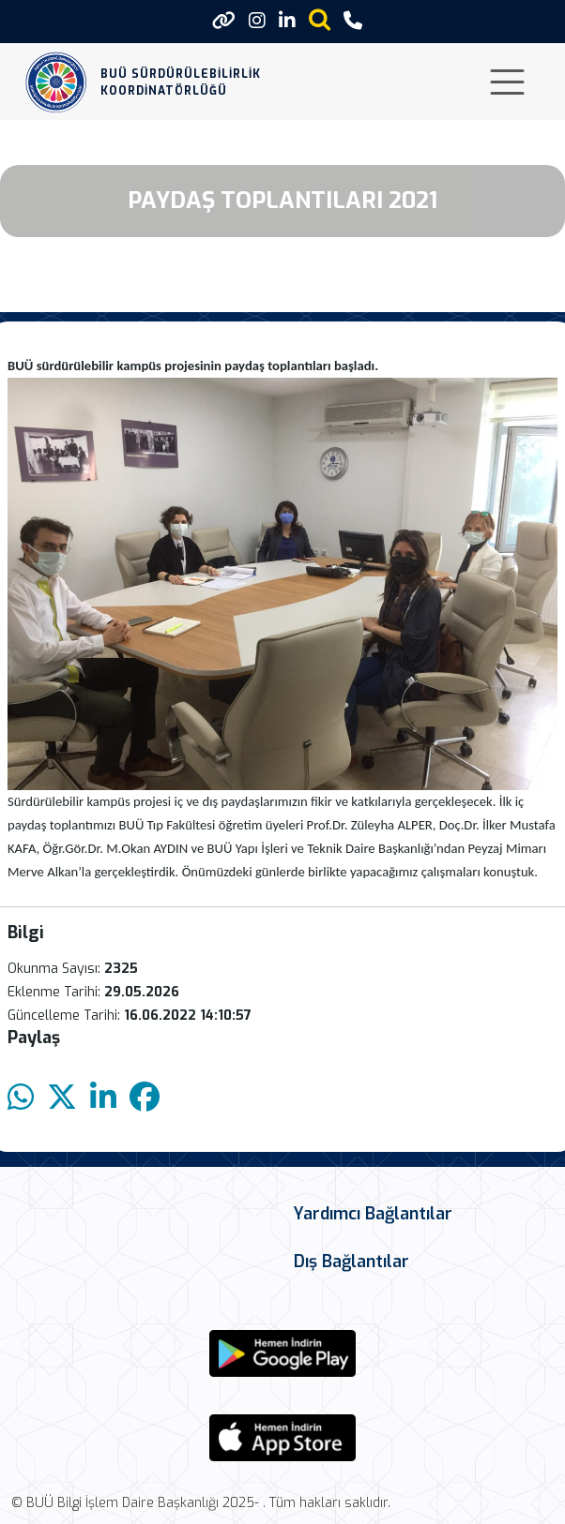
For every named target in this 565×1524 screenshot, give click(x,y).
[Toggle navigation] (507, 82)
